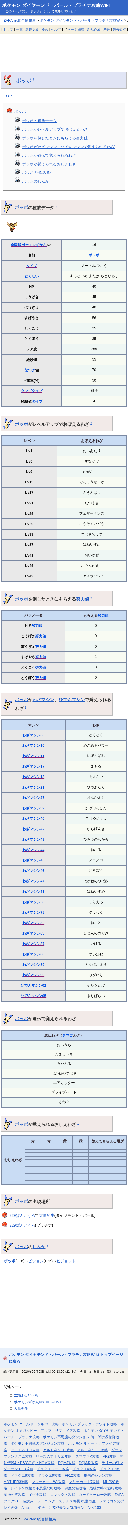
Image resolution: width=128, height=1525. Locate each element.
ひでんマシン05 (33, 996)
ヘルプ (56, 29)
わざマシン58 (33, 902)
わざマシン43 (33, 839)
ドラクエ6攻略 (84, 1469)
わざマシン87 (33, 944)
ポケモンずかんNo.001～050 (37, 1402)
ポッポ (23, 80)
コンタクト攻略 (62, 1495)
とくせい (31, 276)
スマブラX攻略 (87, 1456)
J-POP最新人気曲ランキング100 (75, 1507)
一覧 (19, 29)
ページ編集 (76, 29)
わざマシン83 (33, 933)
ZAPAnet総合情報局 (20, 20)
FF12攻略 (72, 1475)
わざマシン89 (33, 965)
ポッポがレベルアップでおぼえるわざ (55, 129)
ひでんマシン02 (33, 985)
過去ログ (119, 29)
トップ (8, 29)
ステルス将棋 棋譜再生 (77, 1501)
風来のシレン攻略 (98, 1475)
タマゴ (26, 391)
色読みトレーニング (39, 1501)
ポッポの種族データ (39, 121)
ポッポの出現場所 (37, 172)
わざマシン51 (33, 891)
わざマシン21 (33, 787)
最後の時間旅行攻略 (105, 1488)
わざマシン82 (33, 923)
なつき (29, 370)
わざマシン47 (33, 881)
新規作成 (93, 29)
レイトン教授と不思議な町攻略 (36, 1488)
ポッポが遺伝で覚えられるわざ (49, 155)
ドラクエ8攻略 (22, 1475)
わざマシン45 (33, 860)
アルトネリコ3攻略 (92, 1450)
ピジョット (66, 1261)
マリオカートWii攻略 (48, 1482)
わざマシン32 (33, 808)
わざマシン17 (33, 766)
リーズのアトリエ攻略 (54, 1456)
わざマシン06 (33, 735)
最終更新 (32, 29)
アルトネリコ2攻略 (58, 1450)
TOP (8, 96)
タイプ (31, 266)
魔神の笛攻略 (14, 1495)
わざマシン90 (33, 975)
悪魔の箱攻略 (75, 1488)
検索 (45, 29)
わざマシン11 (33, 756)
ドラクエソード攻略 (53, 1469)
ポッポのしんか (35, 181)
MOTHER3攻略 (16, 1482)
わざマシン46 (33, 871)
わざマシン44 (33, 850)
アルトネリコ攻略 (25, 1450)
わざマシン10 (33, 745)
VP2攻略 (110, 1456)
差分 (106, 29)
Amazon (27, 1507)
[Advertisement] (64, 49)
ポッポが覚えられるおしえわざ (49, 164)
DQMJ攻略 (66, 1463)
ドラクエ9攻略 (49, 1475)
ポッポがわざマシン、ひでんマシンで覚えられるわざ (68, 147)
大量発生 (46, 1215)
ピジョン (36, 1261)
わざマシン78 (33, 912)
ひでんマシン (72, 699)
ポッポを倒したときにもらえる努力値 (55, 138)
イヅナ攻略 (38, 1495)
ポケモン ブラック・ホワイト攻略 (89, 1424)
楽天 (41, 1507)
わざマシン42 (33, 829)
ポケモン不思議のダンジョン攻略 (38, 1443)
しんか (38, 1246)
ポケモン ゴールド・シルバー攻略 (31, 1424)
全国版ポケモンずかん (29, 245)
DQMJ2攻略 (88, 1463)
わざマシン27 (33, 798)
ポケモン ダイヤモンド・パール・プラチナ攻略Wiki (56, 5)
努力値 (82, 599)
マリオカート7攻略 (84, 1482)
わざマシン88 (33, 954)
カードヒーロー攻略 (95, 1495)
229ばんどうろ (22, 1215)
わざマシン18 (33, 777)
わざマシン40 (33, 818)
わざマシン (43, 699)
